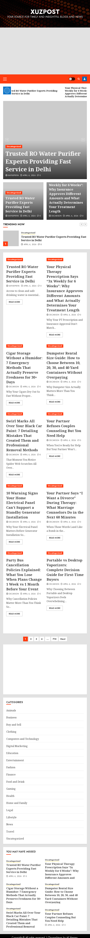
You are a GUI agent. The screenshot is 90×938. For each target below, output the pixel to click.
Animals (11, 710)
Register (84, 79)
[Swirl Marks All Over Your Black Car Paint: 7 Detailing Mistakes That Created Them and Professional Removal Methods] (24, 414)
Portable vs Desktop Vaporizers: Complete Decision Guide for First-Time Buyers (65, 570)
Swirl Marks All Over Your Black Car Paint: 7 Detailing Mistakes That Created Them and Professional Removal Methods (24, 435)
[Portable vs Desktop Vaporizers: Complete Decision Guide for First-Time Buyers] (65, 553)
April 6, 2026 (29, 175)
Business (11, 717)
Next (62, 639)
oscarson (56, 216)
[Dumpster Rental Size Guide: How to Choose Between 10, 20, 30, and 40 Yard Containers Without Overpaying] (65, 346)
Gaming (11, 788)
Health (10, 796)
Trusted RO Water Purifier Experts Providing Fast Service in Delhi (43, 161)
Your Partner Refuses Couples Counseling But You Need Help (64, 428)
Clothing (11, 731)
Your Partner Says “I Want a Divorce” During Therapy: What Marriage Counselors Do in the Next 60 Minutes (65, 505)
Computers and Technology (22, 739)
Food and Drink (15, 781)
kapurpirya (13, 175)
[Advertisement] (45, 51)
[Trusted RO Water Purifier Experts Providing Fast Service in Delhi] (11, 238)
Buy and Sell (13, 724)
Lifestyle (11, 817)
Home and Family (16, 803)
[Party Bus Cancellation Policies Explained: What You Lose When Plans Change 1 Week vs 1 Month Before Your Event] (24, 553)
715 (54, 639)
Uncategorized (14, 146)
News (9, 824)
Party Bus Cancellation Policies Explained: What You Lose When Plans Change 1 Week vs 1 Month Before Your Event (24, 574)
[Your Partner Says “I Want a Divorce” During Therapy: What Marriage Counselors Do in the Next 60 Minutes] (65, 485)
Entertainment (15, 760)
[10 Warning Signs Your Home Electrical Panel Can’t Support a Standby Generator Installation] (24, 485)
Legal (9, 810)
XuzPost (45, 11)
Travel (10, 831)
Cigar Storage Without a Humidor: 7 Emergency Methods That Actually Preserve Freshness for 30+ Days (24, 367)
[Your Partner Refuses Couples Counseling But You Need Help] (65, 414)
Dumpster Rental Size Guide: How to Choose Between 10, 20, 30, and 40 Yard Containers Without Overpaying (64, 365)
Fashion (10, 767)
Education (12, 753)
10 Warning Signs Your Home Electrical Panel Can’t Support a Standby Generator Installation (23, 505)
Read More (14, 302)
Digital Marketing (17, 746)
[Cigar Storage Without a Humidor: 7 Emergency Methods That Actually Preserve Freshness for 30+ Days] (24, 346)
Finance (11, 774)
